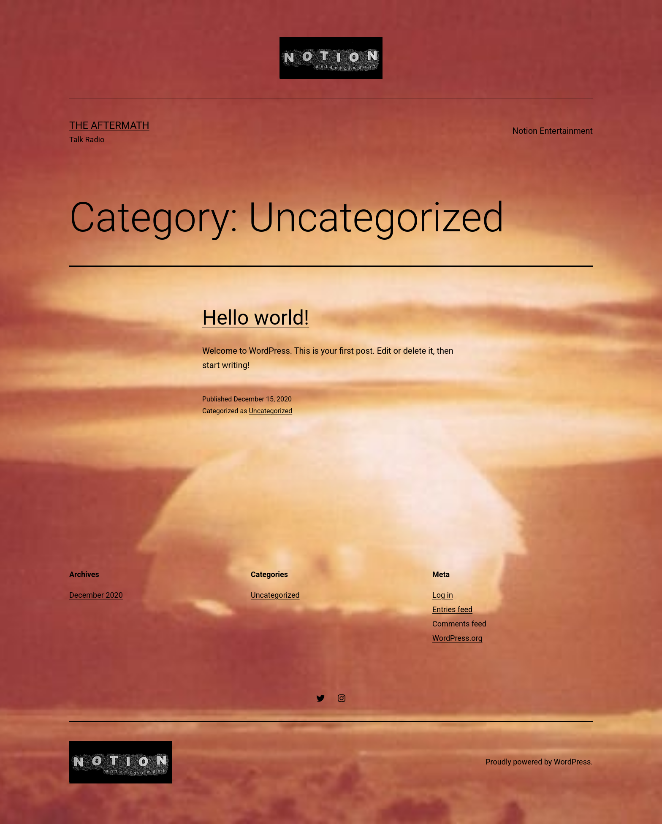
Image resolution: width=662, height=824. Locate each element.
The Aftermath (109, 125)
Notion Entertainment (553, 131)
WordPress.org (457, 638)
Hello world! (255, 318)
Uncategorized (270, 411)
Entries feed (452, 609)
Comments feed (459, 623)
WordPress (572, 761)
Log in (442, 595)
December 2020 (96, 595)
